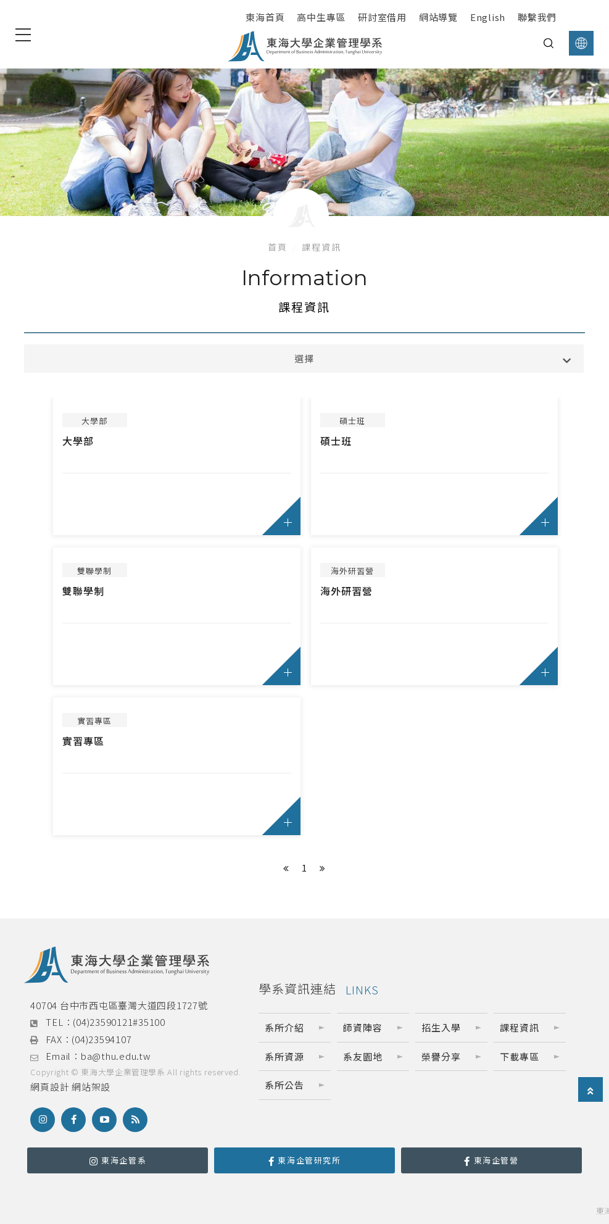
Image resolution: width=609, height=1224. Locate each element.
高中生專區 (321, 17)
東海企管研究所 (304, 1160)
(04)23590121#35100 (119, 1021)
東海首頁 (265, 17)
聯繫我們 (537, 17)
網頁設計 (49, 1086)
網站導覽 (438, 17)
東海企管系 (118, 1160)
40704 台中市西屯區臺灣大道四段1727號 (118, 1005)
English (487, 17)
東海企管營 (491, 1160)
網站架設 (91, 1086)
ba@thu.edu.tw (116, 1055)
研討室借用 (382, 17)
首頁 (278, 247)
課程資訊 (321, 247)
